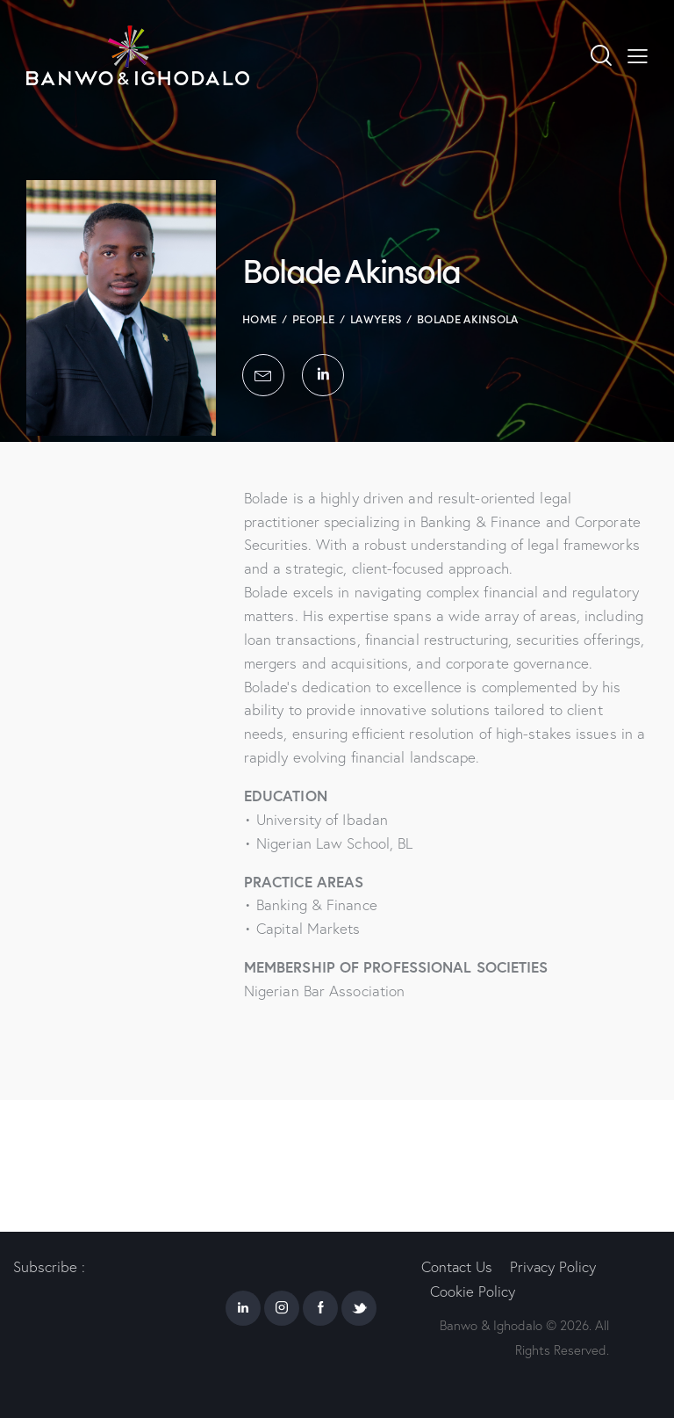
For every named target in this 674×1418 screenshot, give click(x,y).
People (313, 318)
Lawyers (375, 318)
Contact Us (457, 1265)
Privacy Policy (554, 1265)
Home (259, 318)
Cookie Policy (472, 1291)
